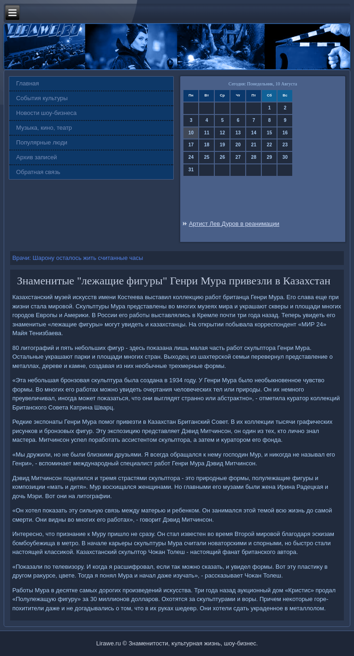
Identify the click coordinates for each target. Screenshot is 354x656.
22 (269, 144)
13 (238, 132)
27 (238, 157)
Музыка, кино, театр (44, 127)
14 (253, 132)
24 (191, 157)
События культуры (42, 98)
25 (206, 157)
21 (253, 144)
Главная (27, 83)
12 (222, 132)
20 (238, 144)
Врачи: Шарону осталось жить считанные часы (77, 257)
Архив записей (36, 157)
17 (191, 144)
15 (269, 132)
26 (222, 157)
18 (206, 144)
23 (285, 144)
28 (253, 157)
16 (285, 132)
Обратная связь (38, 172)
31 (191, 169)
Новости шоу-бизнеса (46, 112)
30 (285, 157)
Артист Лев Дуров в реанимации (234, 223)
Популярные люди (41, 142)
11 (206, 132)
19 (222, 144)
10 (191, 132)
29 (269, 157)
